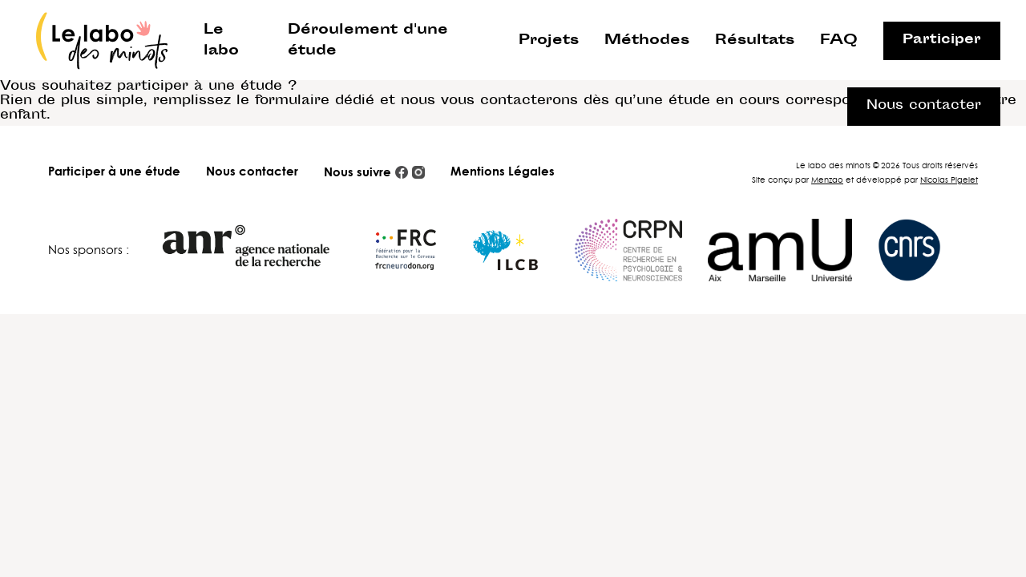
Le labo (221, 41)
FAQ (839, 40)
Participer (942, 40)
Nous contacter (252, 171)
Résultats (754, 40)
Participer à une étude (114, 171)
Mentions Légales (502, 171)
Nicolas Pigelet (949, 179)
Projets (549, 40)
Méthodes (646, 40)
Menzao (827, 179)
